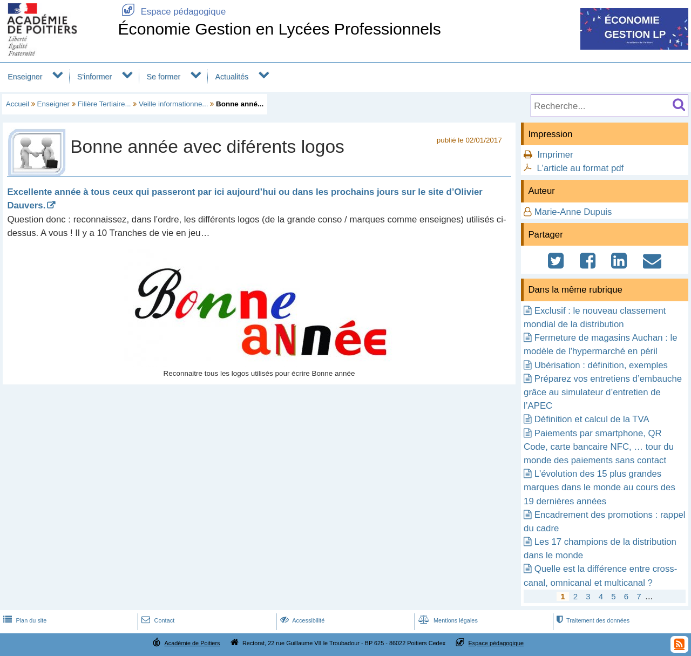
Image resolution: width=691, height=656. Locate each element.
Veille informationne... (173, 104)
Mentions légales (447, 620)
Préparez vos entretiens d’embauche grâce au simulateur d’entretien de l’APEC (603, 392)
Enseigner (25, 76)
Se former (164, 76)
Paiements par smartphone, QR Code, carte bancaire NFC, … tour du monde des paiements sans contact (599, 446)
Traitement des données (591, 620)
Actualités (231, 76)
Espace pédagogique (172, 11)
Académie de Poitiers (192, 643)
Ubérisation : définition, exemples (601, 365)
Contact (156, 620)
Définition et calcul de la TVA (591, 419)
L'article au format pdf (580, 168)
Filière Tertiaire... (104, 104)
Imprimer (555, 155)
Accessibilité (301, 620)
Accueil (17, 104)
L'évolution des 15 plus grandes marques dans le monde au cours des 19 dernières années (599, 487)
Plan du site (23, 620)
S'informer (94, 76)
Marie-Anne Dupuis (573, 212)
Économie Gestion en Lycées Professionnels (279, 29)
